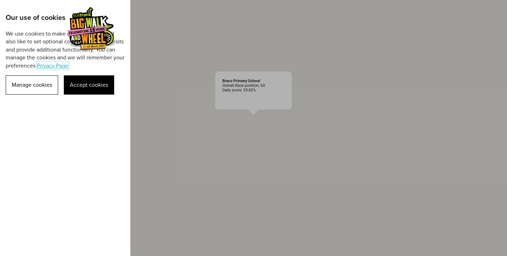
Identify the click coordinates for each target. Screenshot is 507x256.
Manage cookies (32, 85)
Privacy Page (52, 65)
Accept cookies (89, 85)
